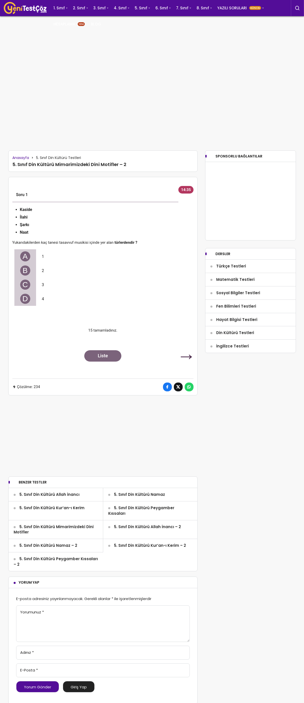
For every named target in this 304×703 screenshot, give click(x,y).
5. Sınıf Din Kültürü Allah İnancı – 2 (147, 526)
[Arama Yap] (297, 8)
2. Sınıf (79, 8)
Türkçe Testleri (231, 281)
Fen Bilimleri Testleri (236, 321)
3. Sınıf (99, 8)
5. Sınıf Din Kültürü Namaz (139, 494)
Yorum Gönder (37, 687)
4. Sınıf (120, 8)
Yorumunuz (32, 612)
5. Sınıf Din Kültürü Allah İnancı (49, 494)
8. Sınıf (203, 8)
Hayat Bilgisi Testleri (236, 334)
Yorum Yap (29, 582)
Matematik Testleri (235, 294)
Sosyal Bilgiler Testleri (238, 308)
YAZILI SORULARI (239, 8)
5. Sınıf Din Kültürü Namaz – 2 (48, 545)
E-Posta (29, 670)
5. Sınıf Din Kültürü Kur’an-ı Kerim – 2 (150, 545)
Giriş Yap (79, 687)
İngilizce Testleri (232, 361)
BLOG (96, 24)
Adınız (27, 652)
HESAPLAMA (69, 24)
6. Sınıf (161, 8)
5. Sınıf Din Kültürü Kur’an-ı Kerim (52, 507)
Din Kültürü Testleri (235, 347)
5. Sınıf (141, 8)
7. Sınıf (182, 8)
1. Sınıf (59, 8)
